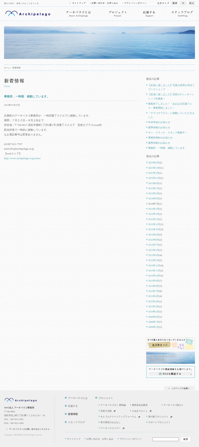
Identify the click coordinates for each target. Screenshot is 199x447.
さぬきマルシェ (140, 411)
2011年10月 (154, 275)
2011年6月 (153, 296)
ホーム (7, 68)
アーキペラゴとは (78, 398)
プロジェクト (105, 398)
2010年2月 (153, 311)
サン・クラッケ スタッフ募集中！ (167, 132)
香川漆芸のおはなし (111, 422)
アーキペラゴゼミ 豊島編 (113, 405)
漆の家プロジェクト (158, 416)
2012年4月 (153, 255)
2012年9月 (153, 234)
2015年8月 (153, 183)
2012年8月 (153, 239)
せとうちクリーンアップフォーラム (118, 416)
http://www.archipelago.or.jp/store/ (22, 158)
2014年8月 (153, 198)
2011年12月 (154, 265)
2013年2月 (153, 214)
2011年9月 (153, 280)
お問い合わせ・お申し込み (100, 439)
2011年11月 (154, 270)
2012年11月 (154, 224)
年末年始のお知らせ (159, 122)
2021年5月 (153, 173)
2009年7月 (153, 322)
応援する (73, 406)
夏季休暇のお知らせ (159, 127)
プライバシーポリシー (130, 439)
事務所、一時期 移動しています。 (27, 96)
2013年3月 (153, 208)
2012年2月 (153, 260)
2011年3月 (153, 306)
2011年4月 (153, 301)
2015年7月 (153, 188)
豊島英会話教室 (140, 405)
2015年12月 (154, 178)
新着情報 (16, 68)
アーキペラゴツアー (111, 428)
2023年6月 (153, 162)
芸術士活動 (106, 411)
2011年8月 (153, 286)
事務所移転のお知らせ (160, 137)
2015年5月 (153, 193)
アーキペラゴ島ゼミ (173, 405)
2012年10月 (154, 229)
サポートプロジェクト (159, 422)
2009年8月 (153, 316)
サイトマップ (73, 439)
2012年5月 (153, 250)
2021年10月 (154, 167)
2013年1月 (153, 219)
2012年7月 (153, 244)
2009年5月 (153, 327)
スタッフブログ (76, 422)
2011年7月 (153, 291)
